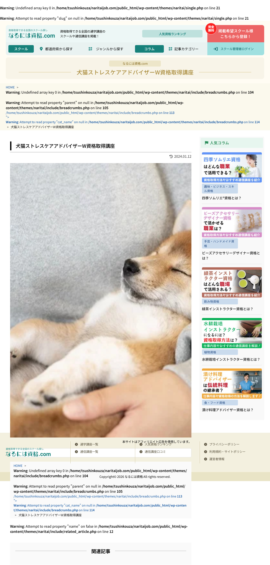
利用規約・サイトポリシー (227, 451)
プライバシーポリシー (224, 444)
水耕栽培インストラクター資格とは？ (231, 359)
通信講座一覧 (89, 451)
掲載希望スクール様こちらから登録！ (235, 33)
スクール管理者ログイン (237, 48)
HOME (10, 87)
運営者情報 (216, 459)
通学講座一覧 (89, 444)
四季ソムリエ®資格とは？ (222, 198)
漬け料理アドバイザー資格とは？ (228, 409)
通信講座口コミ (155, 451)
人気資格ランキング (172, 33)
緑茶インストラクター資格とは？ (227, 308)
